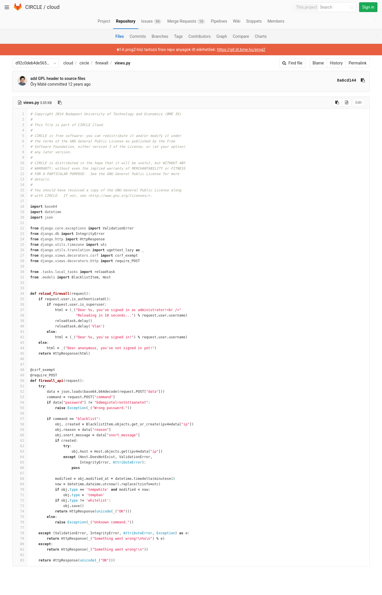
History (336, 63)
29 (19, 266)
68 (19, 479)
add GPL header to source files (57, 78)
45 (19, 353)
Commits (138, 36)
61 (19, 441)
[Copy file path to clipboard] (59, 102)
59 (19, 430)
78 (19, 533)
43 (19, 343)
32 (19, 283)
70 (19, 490)
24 (19, 239)
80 (19, 544)
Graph (221, 36)
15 (19, 190)
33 (19, 288)
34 (19, 294)
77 (19, 528)
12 (19, 174)
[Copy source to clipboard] (337, 102)
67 (19, 473)
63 (19, 451)
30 (19, 272)
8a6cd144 (346, 80)
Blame (318, 63)
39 (19, 321)
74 (19, 511)
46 (19, 359)
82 (19, 555)
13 (19, 179)
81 (19, 549)
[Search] (337, 7)
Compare (241, 36)
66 (19, 468)
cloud (53, 7)
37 (19, 310)
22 (19, 228)
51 (19, 386)
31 (19, 277)
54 (19, 402)
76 (19, 522)
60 (19, 435)
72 (19, 500)
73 (19, 506)
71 (19, 495)
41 (19, 332)
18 (19, 207)
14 (19, 185)
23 (19, 234)
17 (19, 201)
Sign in (368, 7)
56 (19, 413)
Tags (178, 36)
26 (19, 250)
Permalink (358, 63)
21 (19, 223)
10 (19, 163)
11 (19, 168)
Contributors (199, 36)
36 (19, 305)
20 (19, 217)
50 (19, 381)
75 (19, 517)
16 (19, 196)
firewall (101, 63)
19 (19, 212)
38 (19, 315)
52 (19, 392)
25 (19, 245)
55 (19, 408)
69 (19, 484)
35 (19, 299)
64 (19, 457)
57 (19, 419)
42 (19, 337)
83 (19, 560)
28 (19, 261)
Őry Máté (38, 84)
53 (19, 397)
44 (19, 348)
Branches (160, 36)
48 (19, 370)
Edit (358, 102)
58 (19, 424)
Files (119, 36)
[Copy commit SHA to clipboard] (363, 80)
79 (19, 539)
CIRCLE (33, 7)
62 (19, 446)
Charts (261, 36)
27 (19, 256)
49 (19, 375)
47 (19, 364)
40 (19, 326)
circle (84, 63)
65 (19, 462)
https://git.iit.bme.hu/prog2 (241, 49)
